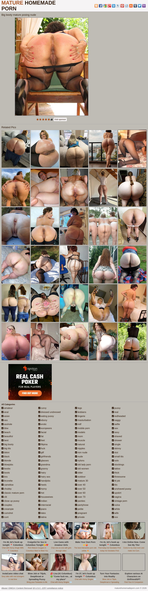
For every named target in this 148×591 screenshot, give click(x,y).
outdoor (80, 476)
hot (41, 493)
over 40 (80, 485)
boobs (5, 468)
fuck (41, 448)
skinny (116, 448)
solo (115, 460)
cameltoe (7, 485)
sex (115, 428)
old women (82, 468)
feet (41, 440)
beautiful (7, 436)
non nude (81, 452)
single (116, 444)
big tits (6, 448)
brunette (7, 481)
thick (115, 472)
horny (42, 489)
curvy (42, 408)
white (116, 509)
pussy (116, 408)
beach (5, 432)
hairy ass (44, 476)
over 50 (80, 489)
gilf (41, 452)
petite (79, 509)
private (80, 517)
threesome (118, 476)
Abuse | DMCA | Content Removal (16, 588)
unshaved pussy (121, 489)
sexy (115, 432)
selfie (116, 424)
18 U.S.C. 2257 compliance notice (48, 588)
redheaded (119, 416)
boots (5, 472)
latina (42, 517)
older (79, 472)
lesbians (80, 412)
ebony (42, 420)
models (80, 432)
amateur (7, 408)
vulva (116, 505)
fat (41, 436)
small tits (118, 456)
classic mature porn (12, 493)
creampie (7, 509)
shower (117, 440)
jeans (42, 509)
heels (42, 485)
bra (4, 476)
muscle (80, 440)
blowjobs (7, 464)
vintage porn (119, 501)
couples (6, 505)
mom (79, 436)
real (115, 412)
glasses (43, 460)
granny (43, 468)
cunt (5, 517)
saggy (116, 420)
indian (42, 501)
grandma (44, 464)
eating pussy (46, 416)
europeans (45, 428)
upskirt (116, 493)
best (5, 440)
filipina (43, 444)
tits (115, 485)
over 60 (80, 493)
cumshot (7, 513)
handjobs (44, 481)
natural (80, 444)
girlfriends (44, 456)
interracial (44, 505)
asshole (6, 424)
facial (42, 432)
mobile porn (82, 428)
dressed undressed (49, 412)
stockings (118, 464)
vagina (116, 497)
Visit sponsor (60, 119)
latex (42, 513)
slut (115, 452)
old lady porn (83, 464)
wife (115, 513)
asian (5, 416)
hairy (42, 472)
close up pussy (10, 501)
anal (5, 412)
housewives (45, 497)
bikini (5, 452)
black (5, 456)
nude (79, 456)
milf (78, 424)
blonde (6, 460)
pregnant (81, 513)
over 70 (80, 497)
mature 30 (81, 481)
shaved (117, 436)
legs (78, 408)
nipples (80, 448)
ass (4, 420)
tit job (116, 481)
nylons (79, 460)
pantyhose (81, 505)
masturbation (83, 420)
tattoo (116, 468)
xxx (115, 517)
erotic (42, 424)
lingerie (80, 416)
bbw (4, 428)
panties (80, 501)
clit (4, 497)
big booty (7, 444)
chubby (6, 489)
